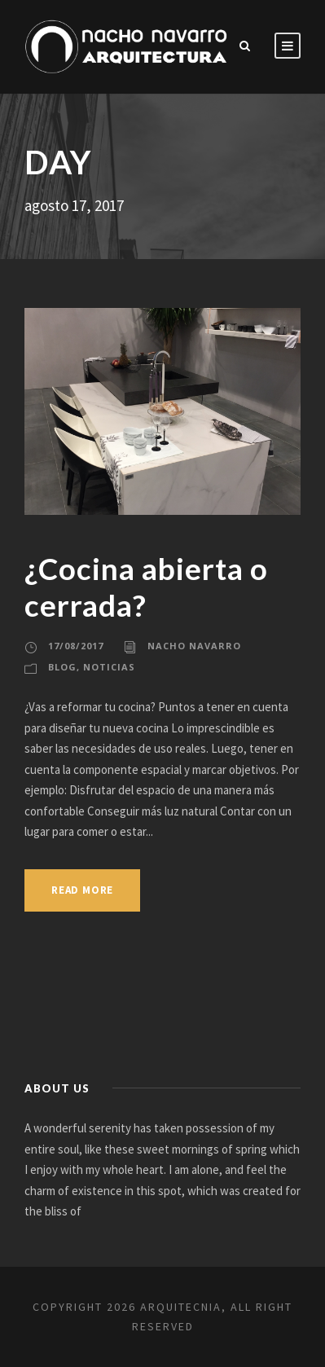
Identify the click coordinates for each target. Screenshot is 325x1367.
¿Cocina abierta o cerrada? (146, 586)
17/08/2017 (75, 646)
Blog (62, 667)
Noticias (109, 667)
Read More (82, 890)
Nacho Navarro (194, 646)
